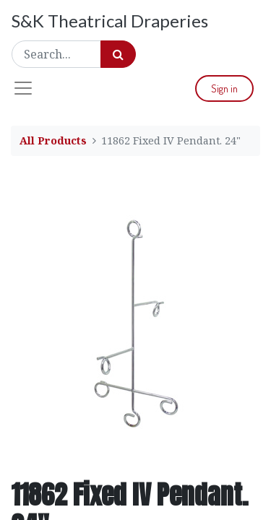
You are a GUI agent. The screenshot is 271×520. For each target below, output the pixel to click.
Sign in (224, 88)
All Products (53, 140)
